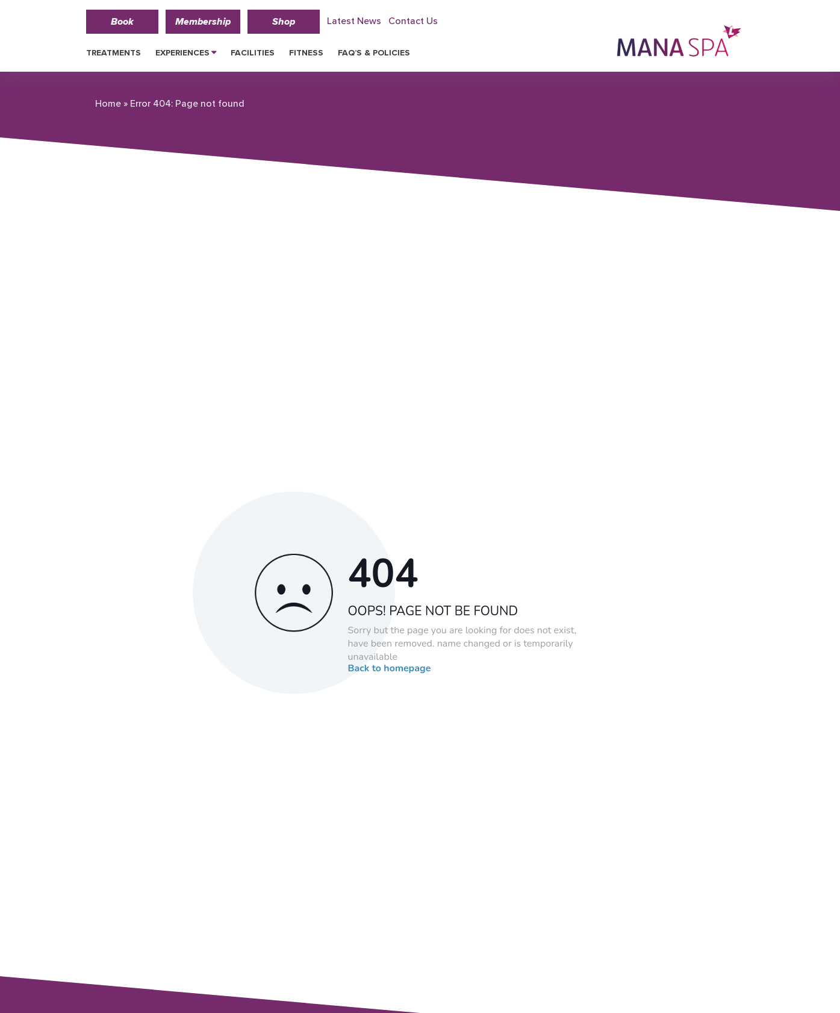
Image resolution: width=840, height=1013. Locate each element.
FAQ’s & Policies (374, 53)
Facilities (253, 53)
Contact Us (413, 21)
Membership (203, 22)
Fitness (306, 53)
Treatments (113, 53)
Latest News (354, 21)
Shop (283, 22)
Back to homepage (389, 668)
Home (108, 104)
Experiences (182, 53)
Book (122, 22)
